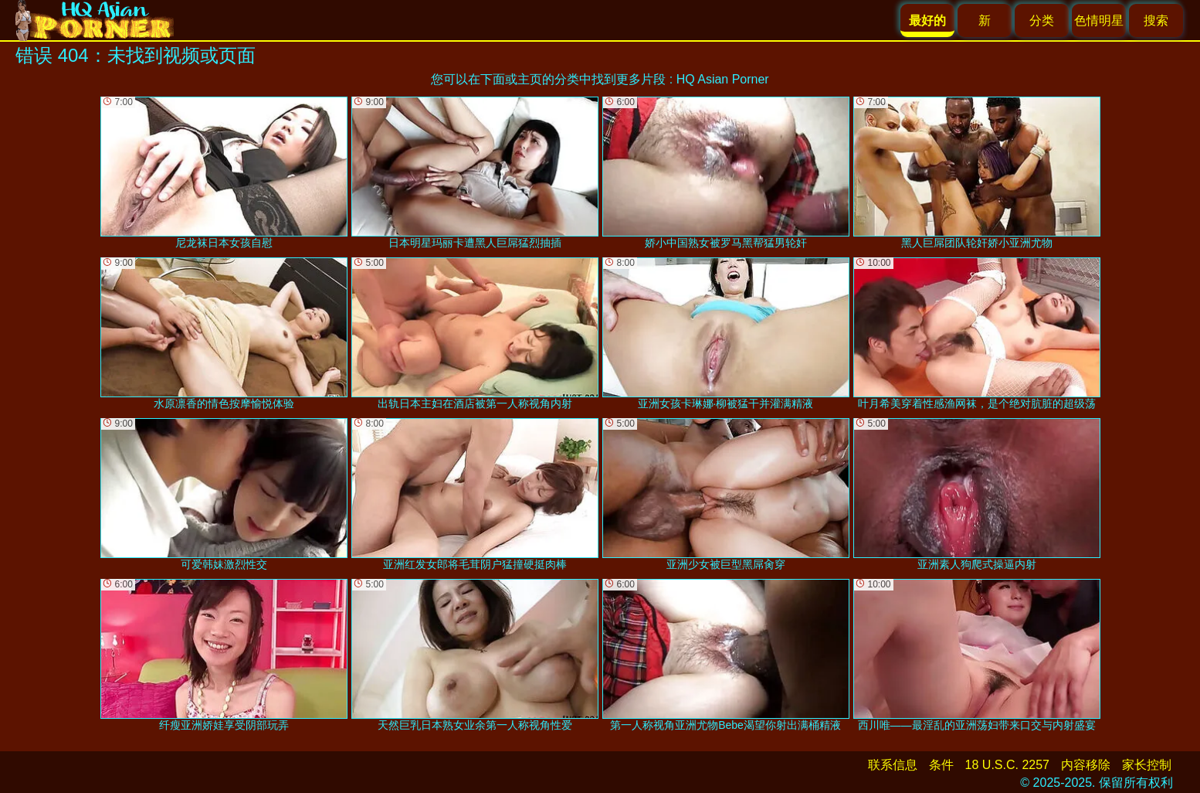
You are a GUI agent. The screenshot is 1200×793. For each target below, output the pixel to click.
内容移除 (1085, 764)
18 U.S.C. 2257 (1007, 764)
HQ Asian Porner (722, 79)
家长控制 (1146, 764)
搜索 (1156, 20)
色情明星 (1099, 20)
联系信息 (892, 764)
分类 (1041, 20)
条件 (941, 764)
